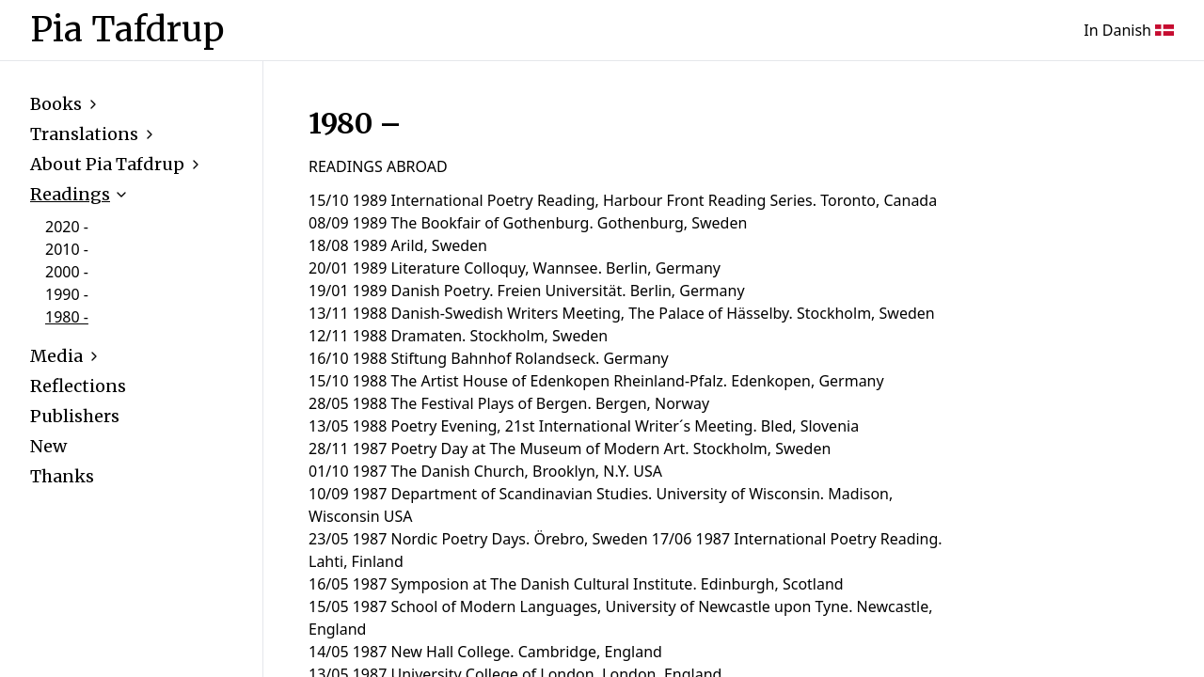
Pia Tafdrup (127, 30)
